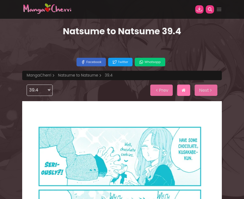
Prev (161, 90)
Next (206, 90)
